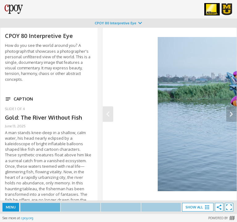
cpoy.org (27, 218)
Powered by (221, 218)
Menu (11, 207)
